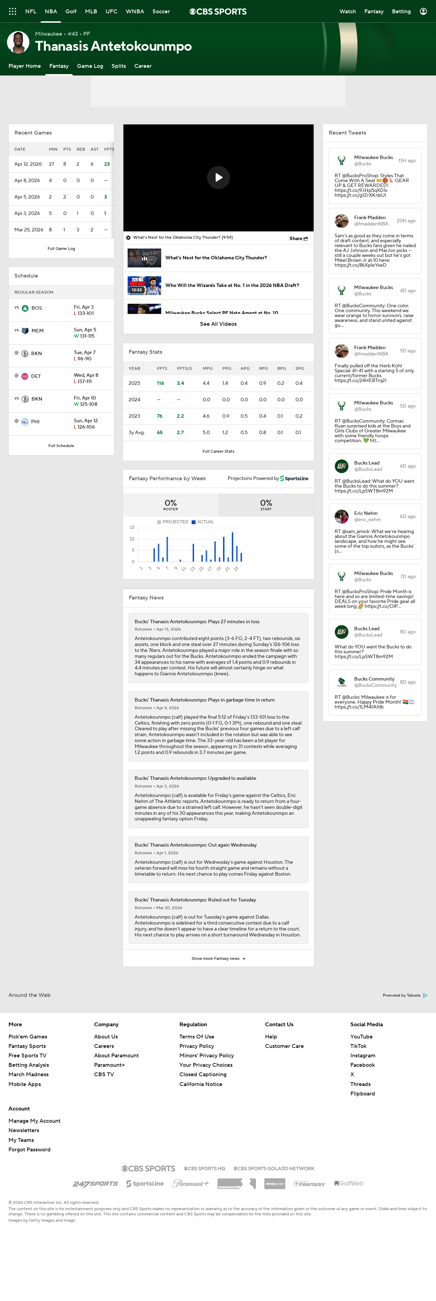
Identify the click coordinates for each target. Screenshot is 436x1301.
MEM (37, 331)
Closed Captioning (203, 1107)
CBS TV (104, 1107)
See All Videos (218, 324)
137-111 (91, 379)
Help (271, 1069)
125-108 (91, 402)
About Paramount (116, 1088)
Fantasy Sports (27, 1079)
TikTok (358, 1079)
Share (296, 239)
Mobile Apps (24, 1117)
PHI (35, 422)
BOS (36, 308)
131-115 (91, 333)
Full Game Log (61, 248)
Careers (104, 1079)
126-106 (91, 424)
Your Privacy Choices (206, 1097)
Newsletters (23, 1163)
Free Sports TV (27, 1088)
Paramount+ (109, 1097)
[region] (218, 177)
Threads (360, 1117)
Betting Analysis (28, 1097)
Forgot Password (29, 1182)
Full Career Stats (218, 451)
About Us (106, 1069)
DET (36, 376)
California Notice (200, 1117)
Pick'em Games (27, 1069)
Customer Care (284, 1079)
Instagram (363, 1088)
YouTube (361, 1069)
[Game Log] (90, 66)
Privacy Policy (196, 1079)
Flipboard (362, 1126)
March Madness (28, 1107)
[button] (218, 177)
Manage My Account (34, 1153)
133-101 (91, 311)
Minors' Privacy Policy (206, 1088)
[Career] (143, 66)
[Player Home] (24, 66)
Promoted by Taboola (405, 1028)
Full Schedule (61, 445)
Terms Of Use (196, 1069)
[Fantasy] (59, 66)
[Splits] (118, 66)
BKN (36, 354)
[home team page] (25, 308)
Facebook (362, 1097)
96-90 (91, 356)
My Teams (21, 1173)
